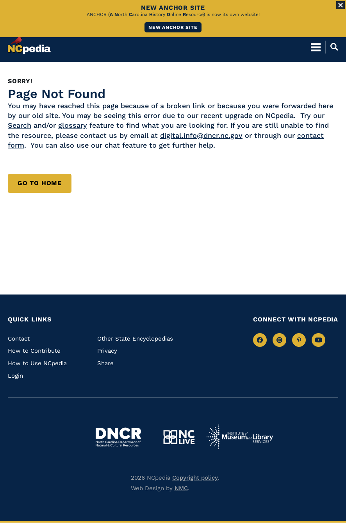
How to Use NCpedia (37, 363)
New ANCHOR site (173, 27)
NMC (181, 488)
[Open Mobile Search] (331, 47)
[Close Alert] (340, 5)
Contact (19, 338)
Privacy (107, 350)
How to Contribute (34, 350)
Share (105, 363)
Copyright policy (195, 477)
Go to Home (40, 183)
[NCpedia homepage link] (29, 43)
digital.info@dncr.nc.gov (201, 135)
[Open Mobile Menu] (316, 47)
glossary (72, 125)
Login (15, 375)
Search (19, 125)
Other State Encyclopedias (135, 338)
